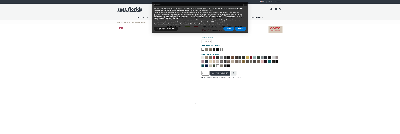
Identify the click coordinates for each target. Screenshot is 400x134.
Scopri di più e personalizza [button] (166, 28)
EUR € (270, 2)
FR (263, 2)
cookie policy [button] (209, 10)
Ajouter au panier (220, 73)
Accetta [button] (240, 28)
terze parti (185, 12)
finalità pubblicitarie (176, 16)
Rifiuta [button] (229, 28)
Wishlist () (278, 2)
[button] (245, 4)
